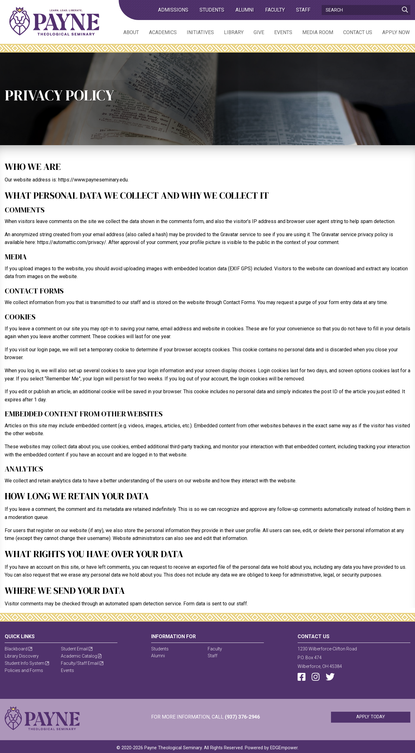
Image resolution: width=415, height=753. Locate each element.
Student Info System (27, 663)
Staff (303, 10)
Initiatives (200, 32)
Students (212, 10)
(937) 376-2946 (242, 717)
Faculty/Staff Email (82, 663)
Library (234, 32)
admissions (173, 10)
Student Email (76, 648)
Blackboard (18, 648)
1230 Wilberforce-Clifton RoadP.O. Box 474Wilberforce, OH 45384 (327, 657)
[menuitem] (126, 32)
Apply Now (396, 32)
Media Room (317, 32)
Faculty (275, 10)
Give (259, 32)
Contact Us (357, 32)
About (131, 32)
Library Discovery (22, 656)
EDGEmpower (284, 747)
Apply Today (370, 717)
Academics (163, 32)
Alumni (244, 10)
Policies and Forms (24, 670)
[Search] (366, 10)
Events (283, 32)
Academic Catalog (81, 656)
